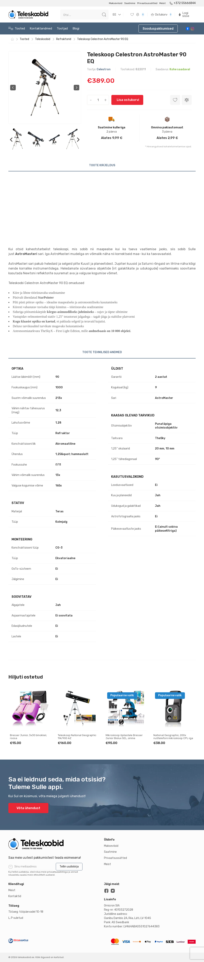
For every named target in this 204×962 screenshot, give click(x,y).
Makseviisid (115, 3)
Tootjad (62, 28)
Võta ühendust (28, 808)
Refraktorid (63, 39)
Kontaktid (14, 896)
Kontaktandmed (41, 28)
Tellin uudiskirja (69, 866)
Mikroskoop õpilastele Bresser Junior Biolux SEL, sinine (124, 737)
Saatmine (129, 3)
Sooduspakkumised (158, 28)
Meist (162, 3)
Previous (13, 87)
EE (114, 14)
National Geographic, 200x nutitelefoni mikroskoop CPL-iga (173, 737)
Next (76, 87)
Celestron (104, 69)
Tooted (16, 28)
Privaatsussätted (147, 3)
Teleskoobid (42, 39)
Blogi (76, 28)
